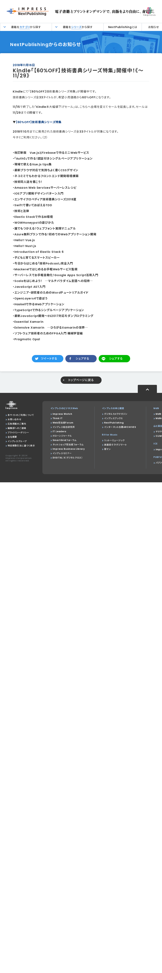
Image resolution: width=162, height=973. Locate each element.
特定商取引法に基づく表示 (21, 445)
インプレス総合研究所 (64, 427)
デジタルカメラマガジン (115, 413)
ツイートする (49, 358)
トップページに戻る (81, 380)
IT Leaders (59, 431)
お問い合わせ (14, 419)
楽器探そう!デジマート (115, 444)
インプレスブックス (113, 418)
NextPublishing (114, 422)
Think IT (58, 418)
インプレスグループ (17, 441)
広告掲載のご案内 (17, 423)
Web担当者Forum (63, 422)
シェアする (82, 358)
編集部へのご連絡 (17, 428)
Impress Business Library (69, 448)
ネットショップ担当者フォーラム (68, 444)
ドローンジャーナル (62, 435)
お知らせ (153, 27)
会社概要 (12, 436)
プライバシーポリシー (18, 432)
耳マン (107, 449)
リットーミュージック (114, 440)
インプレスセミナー (62, 453)
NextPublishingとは (122, 27)
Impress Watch (62, 413)
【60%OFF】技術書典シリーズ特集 (39, 122)
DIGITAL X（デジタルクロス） (68, 457)
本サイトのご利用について (21, 415)
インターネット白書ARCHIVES (120, 427)
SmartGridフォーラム (64, 440)
